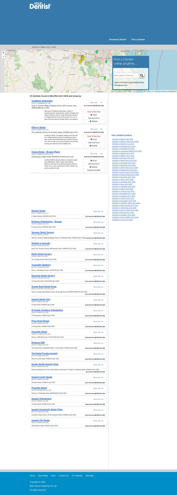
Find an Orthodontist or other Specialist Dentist (129, 82)
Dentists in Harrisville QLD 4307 (123, 146)
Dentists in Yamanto (41, 243)
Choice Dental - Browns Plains (46, 151)
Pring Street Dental (40, 321)
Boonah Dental (38, 210)
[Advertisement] (103, 18)
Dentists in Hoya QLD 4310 (122, 184)
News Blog (43, 476)
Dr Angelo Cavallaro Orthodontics (47, 310)
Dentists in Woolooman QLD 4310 (124, 170)
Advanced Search (117, 39)
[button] (105, 78)
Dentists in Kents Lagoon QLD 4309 (125, 172)
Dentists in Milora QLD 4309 (122, 139)
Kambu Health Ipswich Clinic (45, 364)
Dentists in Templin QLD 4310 (123, 198)
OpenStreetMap (160, 91)
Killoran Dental (39, 127)
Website (94, 121)
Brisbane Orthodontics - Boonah (47, 221)
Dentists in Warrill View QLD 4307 (124, 160)
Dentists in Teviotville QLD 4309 (123, 182)
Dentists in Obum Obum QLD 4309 (125, 168)
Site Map (90, 476)
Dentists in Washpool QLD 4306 (124, 165)
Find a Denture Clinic (120, 85)
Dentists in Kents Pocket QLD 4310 (125, 205)
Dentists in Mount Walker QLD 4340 (125, 217)
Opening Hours (93, 118)
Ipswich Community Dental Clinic (47, 409)
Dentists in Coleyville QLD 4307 (123, 187)
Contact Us (64, 476)
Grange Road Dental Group (44, 286)
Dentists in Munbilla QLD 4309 (123, 149)
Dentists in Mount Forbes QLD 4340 (125, 210)
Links (53, 476)
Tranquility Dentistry (41, 264)
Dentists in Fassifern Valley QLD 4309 (126, 203)
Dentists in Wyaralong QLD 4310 (124, 201)
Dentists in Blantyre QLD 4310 (123, 158)
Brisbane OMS (38, 342)
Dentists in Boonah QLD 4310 (123, 213)
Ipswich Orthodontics (42, 398)
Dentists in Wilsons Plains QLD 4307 (125, 142)
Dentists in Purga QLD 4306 (122, 220)
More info (93, 102)
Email (95, 115)
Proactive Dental (39, 387)
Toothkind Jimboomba (42, 100)
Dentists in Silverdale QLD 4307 (123, 163)
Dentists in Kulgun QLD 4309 (122, 179)
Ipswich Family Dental (42, 377)
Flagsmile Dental (39, 331)
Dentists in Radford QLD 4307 (123, 153)
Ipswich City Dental (41, 420)
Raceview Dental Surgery (43, 275)
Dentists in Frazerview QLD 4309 (124, 208)
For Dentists (77, 476)
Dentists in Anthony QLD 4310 (123, 144)
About (32, 476)
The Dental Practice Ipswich (45, 353)
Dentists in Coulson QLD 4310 (123, 191)
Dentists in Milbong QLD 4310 (123, 156)
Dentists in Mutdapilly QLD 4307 (124, 194)
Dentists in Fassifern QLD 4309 (123, 215)
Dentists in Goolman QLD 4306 (123, 196)
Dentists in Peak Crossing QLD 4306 (125, 175)
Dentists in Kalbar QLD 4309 (122, 189)
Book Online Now (93, 112)
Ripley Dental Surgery (42, 254)
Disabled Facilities (94, 170)
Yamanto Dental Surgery (43, 232)
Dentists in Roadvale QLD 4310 (123, 177)
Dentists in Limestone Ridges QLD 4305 (126, 151)
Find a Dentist (138, 39)
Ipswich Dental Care (41, 299)
